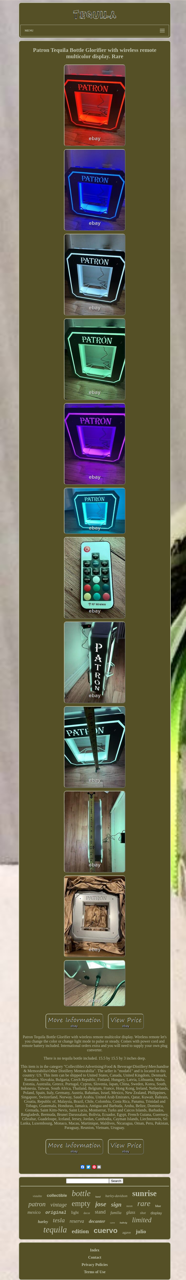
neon (129, 1206)
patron (37, 1204)
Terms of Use (94, 1272)
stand (100, 1212)
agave (126, 1232)
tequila (55, 1229)
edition (80, 1231)
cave (112, 1222)
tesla (59, 1220)
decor (87, 1213)
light (75, 1212)
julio (141, 1231)
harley (43, 1222)
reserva (77, 1221)
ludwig (123, 1222)
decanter (97, 1221)
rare (143, 1203)
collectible (57, 1195)
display (156, 1213)
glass (130, 1212)
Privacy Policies (95, 1265)
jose (100, 1204)
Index (94, 1250)
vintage (58, 1205)
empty (81, 1203)
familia (115, 1213)
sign (116, 1204)
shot (143, 1213)
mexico (34, 1212)
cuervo (105, 1230)
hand (98, 1196)
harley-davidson (116, 1196)
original (55, 1212)
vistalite (37, 1196)
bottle (81, 1193)
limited (142, 1220)
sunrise (144, 1193)
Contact (94, 1257)
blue (158, 1206)
